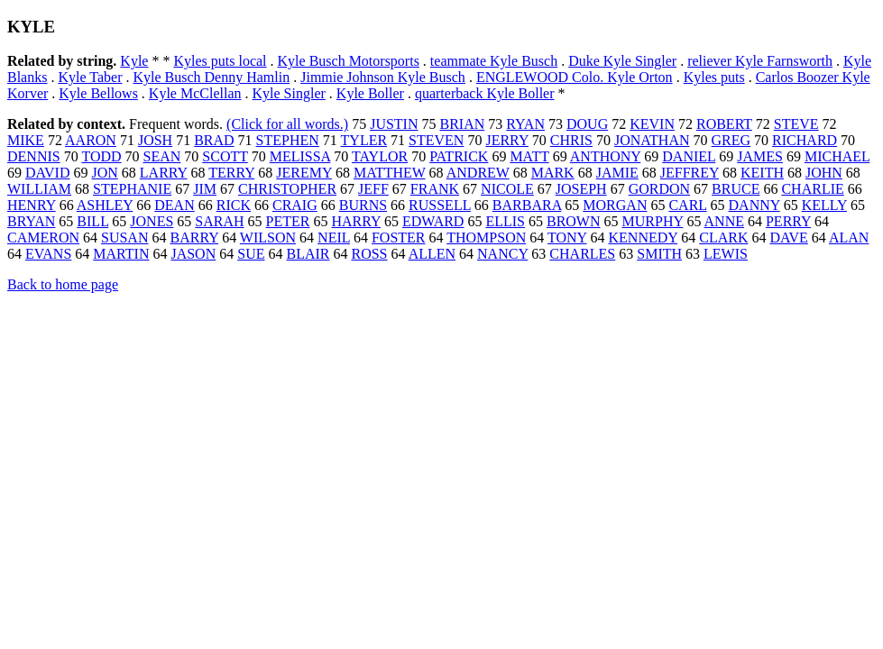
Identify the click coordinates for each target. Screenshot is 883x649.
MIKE (25, 140)
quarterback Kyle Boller (485, 93)
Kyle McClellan (195, 93)
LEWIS (726, 253)
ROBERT (724, 124)
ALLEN (432, 253)
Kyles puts (714, 77)
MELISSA (300, 156)
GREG (731, 140)
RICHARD (804, 140)
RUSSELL (440, 205)
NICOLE (507, 189)
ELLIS (505, 221)
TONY (567, 237)
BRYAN (31, 221)
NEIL (333, 237)
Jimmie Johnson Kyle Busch (382, 77)
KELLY (824, 205)
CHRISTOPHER (287, 189)
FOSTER (399, 237)
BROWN (574, 221)
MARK (553, 172)
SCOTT (224, 156)
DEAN (174, 205)
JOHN (823, 172)
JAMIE (617, 172)
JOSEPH (581, 189)
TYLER (364, 140)
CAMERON (43, 237)
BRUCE (735, 189)
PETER (288, 221)
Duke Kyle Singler (622, 61)
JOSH (155, 140)
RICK (233, 205)
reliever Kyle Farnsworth (759, 61)
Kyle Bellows (98, 93)
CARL (687, 205)
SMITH (659, 253)
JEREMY (304, 172)
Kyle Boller (370, 93)
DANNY (754, 205)
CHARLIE (812, 189)
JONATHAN (652, 140)
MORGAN (615, 205)
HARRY (356, 221)
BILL (92, 221)
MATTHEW (390, 172)
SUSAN (124, 237)
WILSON (268, 237)
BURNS (363, 205)
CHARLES (582, 253)
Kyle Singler (289, 93)
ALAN (849, 237)
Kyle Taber (90, 77)
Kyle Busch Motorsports (348, 61)
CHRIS (571, 140)
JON (104, 172)
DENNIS (33, 156)
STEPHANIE (132, 189)
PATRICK (458, 156)
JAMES (760, 156)
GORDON (659, 189)
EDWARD (433, 221)
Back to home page (62, 284)
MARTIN (121, 253)
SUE (250, 253)
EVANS (48, 253)
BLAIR (307, 253)
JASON (193, 253)
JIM (204, 189)
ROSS (369, 253)
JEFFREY (689, 172)
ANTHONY (605, 156)
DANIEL (688, 156)
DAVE (788, 237)
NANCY (502, 253)
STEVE (796, 124)
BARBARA (526, 205)
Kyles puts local (219, 61)
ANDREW (478, 172)
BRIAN (462, 124)
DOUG (587, 124)
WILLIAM (39, 189)
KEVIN (652, 124)
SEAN (162, 156)
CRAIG (294, 205)
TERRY (231, 172)
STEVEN (436, 140)
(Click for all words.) (287, 124)
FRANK (434, 189)
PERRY (788, 221)
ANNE (724, 221)
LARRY (164, 172)
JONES (151, 221)
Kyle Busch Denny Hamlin (211, 77)
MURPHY (653, 221)
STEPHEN (287, 140)
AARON (90, 140)
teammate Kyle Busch (493, 61)
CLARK (723, 237)
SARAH (219, 221)
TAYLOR (380, 156)
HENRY (31, 205)
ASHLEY (105, 205)
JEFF (373, 189)
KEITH (762, 172)
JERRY (506, 140)
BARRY (194, 237)
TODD (101, 156)
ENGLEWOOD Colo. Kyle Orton (574, 77)
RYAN (525, 124)
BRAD (214, 140)
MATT (529, 156)
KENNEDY (643, 237)
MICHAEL (837, 156)
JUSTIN (394, 124)
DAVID (47, 172)
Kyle (134, 61)
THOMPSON (486, 237)
